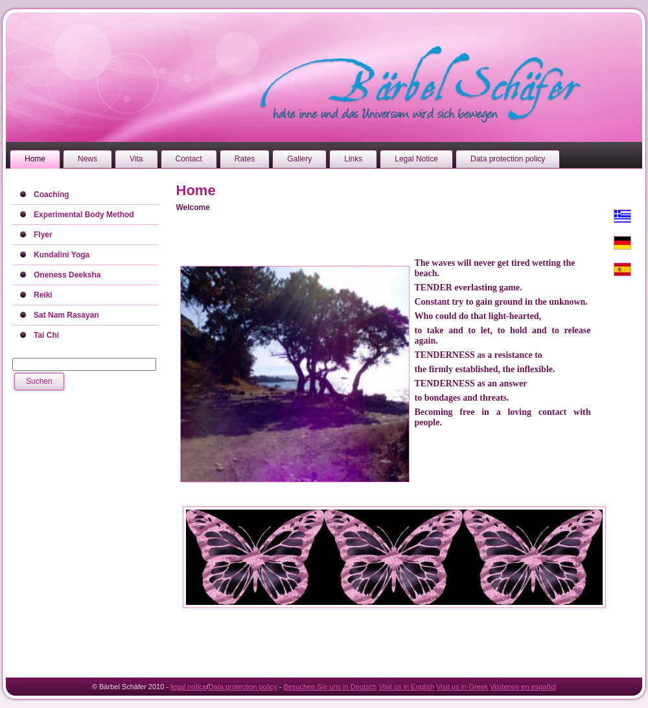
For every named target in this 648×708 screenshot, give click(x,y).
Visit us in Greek (462, 686)
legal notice (188, 686)
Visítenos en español (523, 686)
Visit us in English (406, 686)
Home (196, 190)
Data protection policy (243, 686)
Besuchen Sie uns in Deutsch (329, 686)
